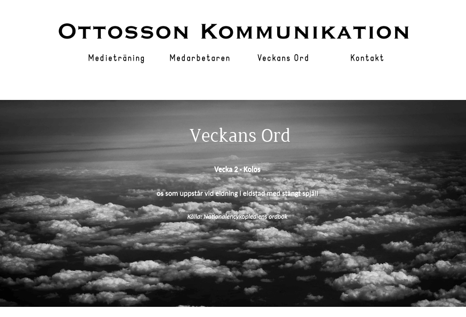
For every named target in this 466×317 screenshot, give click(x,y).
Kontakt (367, 58)
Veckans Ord (283, 58)
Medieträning (116, 58)
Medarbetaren (200, 58)
